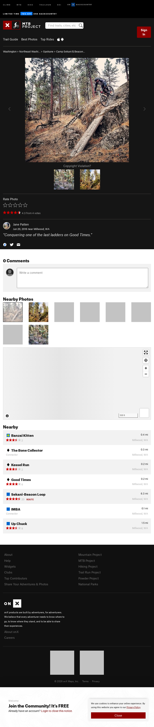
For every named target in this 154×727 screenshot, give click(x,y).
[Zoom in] (146, 368)
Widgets (10, 566)
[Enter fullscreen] (146, 352)
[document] (118, 710)
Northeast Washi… (29, 51)
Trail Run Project (89, 572)
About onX (11, 632)
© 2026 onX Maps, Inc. (66, 681)
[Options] (144, 412)
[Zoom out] (146, 374)
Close (118, 715)
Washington (9, 51)
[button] (5, 244)
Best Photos (29, 39)
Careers (9, 637)
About (8, 554)
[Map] (77, 383)
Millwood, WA (42, 229)
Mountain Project (90, 554)
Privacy (96, 681)
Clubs (8, 572)
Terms (85, 681)
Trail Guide (10, 39)
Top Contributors (15, 578)
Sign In (144, 32)
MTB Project (86, 560)
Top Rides (47, 39)
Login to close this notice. (57, 711)
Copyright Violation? (77, 166)
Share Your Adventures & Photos (26, 584)
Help (7, 560)
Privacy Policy (133, 707)
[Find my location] (146, 360)
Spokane (48, 51)
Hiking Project (87, 566)
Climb (7, 4)
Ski (59, 4)
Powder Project (88, 578)
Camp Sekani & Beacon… (70, 51)
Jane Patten (21, 224)
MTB (19, 4)
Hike (30, 4)
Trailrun (45, 4)
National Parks (88, 584)
